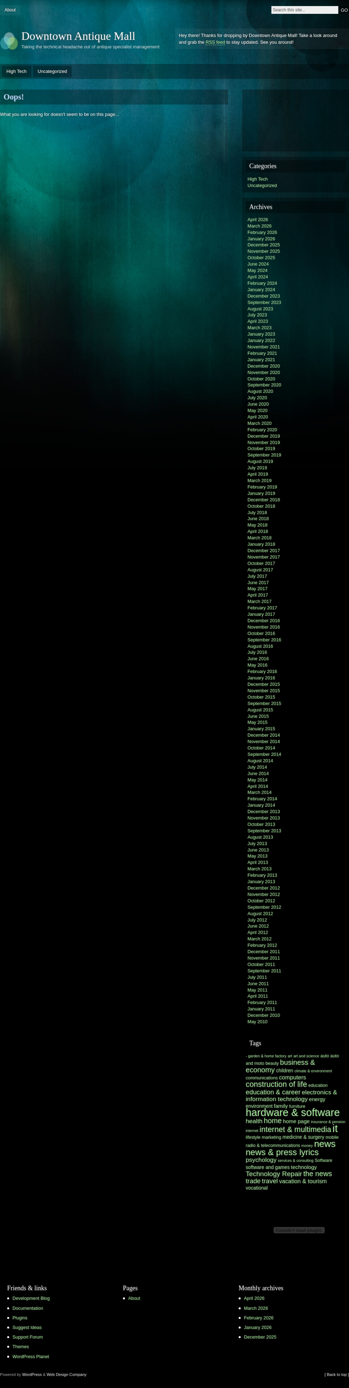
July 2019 (257, 467)
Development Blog (31, 1298)
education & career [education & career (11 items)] (273, 1092)
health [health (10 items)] (254, 1121)
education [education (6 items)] (318, 1085)
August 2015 (260, 709)
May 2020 (257, 410)
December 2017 (264, 550)
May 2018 (257, 525)
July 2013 (257, 843)
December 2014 (264, 735)
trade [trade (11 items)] (253, 1181)
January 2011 (261, 1008)
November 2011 (264, 958)
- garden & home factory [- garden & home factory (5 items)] (266, 1056)
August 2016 (260, 646)
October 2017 (261, 563)
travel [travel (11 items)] (270, 1181)
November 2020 (264, 372)
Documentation (27, 1308)
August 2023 (260, 308)
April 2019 (258, 474)
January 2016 (261, 677)
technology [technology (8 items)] (304, 1167)
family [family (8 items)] (281, 1106)
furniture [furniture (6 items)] (297, 1106)
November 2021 (264, 346)
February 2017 (262, 607)
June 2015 (258, 716)
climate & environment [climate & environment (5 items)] (313, 1071)
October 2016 (261, 633)
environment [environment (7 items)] (259, 1106)
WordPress (32, 1374)
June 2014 (258, 773)
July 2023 (257, 314)
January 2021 (261, 359)
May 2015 (257, 722)
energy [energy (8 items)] (317, 1099)
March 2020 (260, 423)
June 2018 (258, 518)
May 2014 (257, 780)
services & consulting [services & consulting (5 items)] (295, 1160)
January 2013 (261, 881)
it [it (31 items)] (335, 1128)
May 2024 (257, 270)
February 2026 (262, 232)
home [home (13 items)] (273, 1121)
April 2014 (258, 786)
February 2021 (262, 353)
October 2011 (261, 964)
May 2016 (257, 665)
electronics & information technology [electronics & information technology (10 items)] (291, 1096)
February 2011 (262, 1002)
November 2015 (264, 690)
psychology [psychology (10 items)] (261, 1159)
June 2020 (258, 404)
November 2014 (264, 741)
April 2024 (258, 276)
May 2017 (257, 588)
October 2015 (261, 697)
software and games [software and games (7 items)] (268, 1167)
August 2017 (260, 569)
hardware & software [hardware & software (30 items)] (293, 1112)
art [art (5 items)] (290, 1056)
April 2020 (258, 417)
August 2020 (260, 391)
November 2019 (264, 442)
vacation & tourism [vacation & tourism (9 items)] (303, 1181)
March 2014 (260, 792)
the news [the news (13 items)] (317, 1174)
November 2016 (264, 627)
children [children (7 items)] (284, 1070)
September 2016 (264, 639)
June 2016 (258, 658)
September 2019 (264, 455)
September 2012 (264, 907)
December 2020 (264, 366)
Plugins (19, 1317)
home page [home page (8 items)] (296, 1121)
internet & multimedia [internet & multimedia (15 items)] (295, 1129)
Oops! (14, 96)
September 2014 (264, 754)
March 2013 (260, 868)
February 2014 (262, 798)
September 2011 (264, 970)
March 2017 (260, 601)
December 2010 (264, 1015)
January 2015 (261, 728)
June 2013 (258, 850)
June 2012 (258, 926)
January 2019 (261, 493)
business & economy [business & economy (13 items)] (280, 1066)
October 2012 (261, 900)
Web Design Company (67, 1374)
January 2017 (261, 614)
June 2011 (258, 983)
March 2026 (260, 226)
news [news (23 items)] (325, 1143)
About (10, 9)
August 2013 (260, 837)
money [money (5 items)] (307, 1145)
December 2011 (264, 951)
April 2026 (258, 219)
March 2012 (260, 938)
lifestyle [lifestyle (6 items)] (253, 1137)
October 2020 (261, 378)
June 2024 (258, 264)
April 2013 (258, 862)
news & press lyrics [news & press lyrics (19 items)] (282, 1152)
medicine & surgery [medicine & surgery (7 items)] (303, 1137)
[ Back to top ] (337, 1374)
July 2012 (257, 920)
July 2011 (257, 977)
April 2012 (258, 932)
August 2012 (260, 913)
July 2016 (257, 652)
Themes (20, 1346)
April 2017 (258, 595)
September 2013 (264, 830)
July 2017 (257, 576)
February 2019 (262, 487)
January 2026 (261, 238)
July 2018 (257, 512)
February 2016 (262, 671)
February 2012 (262, 945)
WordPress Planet (30, 1356)
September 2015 (264, 703)
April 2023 (258, 321)
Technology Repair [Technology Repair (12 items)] (274, 1174)
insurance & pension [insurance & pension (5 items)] (328, 1122)
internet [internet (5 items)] (252, 1130)
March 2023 (260, 327)
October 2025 (261, 257)
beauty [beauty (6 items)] (271, 1063)
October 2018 (261, 506)
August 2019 (260, 461)
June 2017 (258, 582)
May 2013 (257, 856)
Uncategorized (52, 71)
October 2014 (261, 748)
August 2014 (260, 760)
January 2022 (261, 340)
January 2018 (261, 544)
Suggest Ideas (27, 1327)
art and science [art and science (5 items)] (306, 1056)
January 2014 (261, 805)
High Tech (16, 71)
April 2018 (258, 531)
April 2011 (258, 996)
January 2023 (261, 334)
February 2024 (262, 283)
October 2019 (261, 448)
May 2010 (257, 1021)
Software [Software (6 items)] (323, 1160)
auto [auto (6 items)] (325, 1055)
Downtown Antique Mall (78, 36)
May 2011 (257, 990)
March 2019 (260, 480)
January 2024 (261, 289)
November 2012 (264, 894)
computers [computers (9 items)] (292, 1077)
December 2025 (264, 244)
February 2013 (262, 875)
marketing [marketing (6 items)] (271, 1137)
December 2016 (264, 620)
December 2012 (264, 888)
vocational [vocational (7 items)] (257, 1188)
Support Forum (27, 1337)
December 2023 (264, 296)
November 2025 (264, 251)
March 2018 (260, 537)
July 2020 (257, 397)
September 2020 (264, 385)
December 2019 (264, 436)
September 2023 (264, 302)
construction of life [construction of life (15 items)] (276, 1084)
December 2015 (264, 684)
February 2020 (262, 429)
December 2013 (264, 811)
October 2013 (261, 824)
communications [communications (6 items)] (262, 1077)
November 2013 (264, 818)
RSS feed (215, 42)
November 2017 (264, 557)
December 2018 (264, 499)
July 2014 (257, 767)
